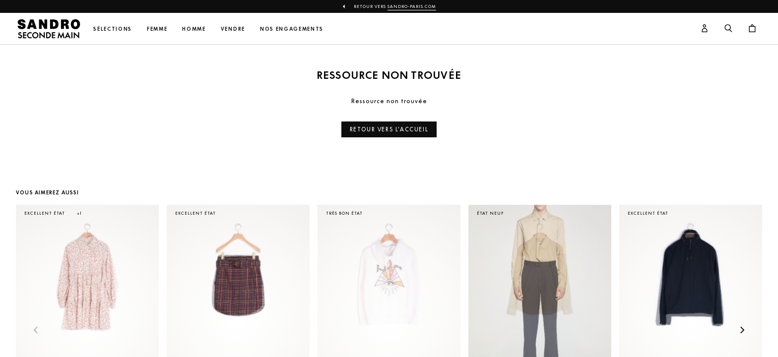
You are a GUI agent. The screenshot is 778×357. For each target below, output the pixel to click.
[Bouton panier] (752, 29)
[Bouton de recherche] (728, 29)
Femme (157, 29)
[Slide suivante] (742, 331)
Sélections (112, 29)
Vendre (233, 29)
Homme (193, 29)
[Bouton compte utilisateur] (704, 29)
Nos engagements (292, 29)
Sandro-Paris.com (412, 6)
